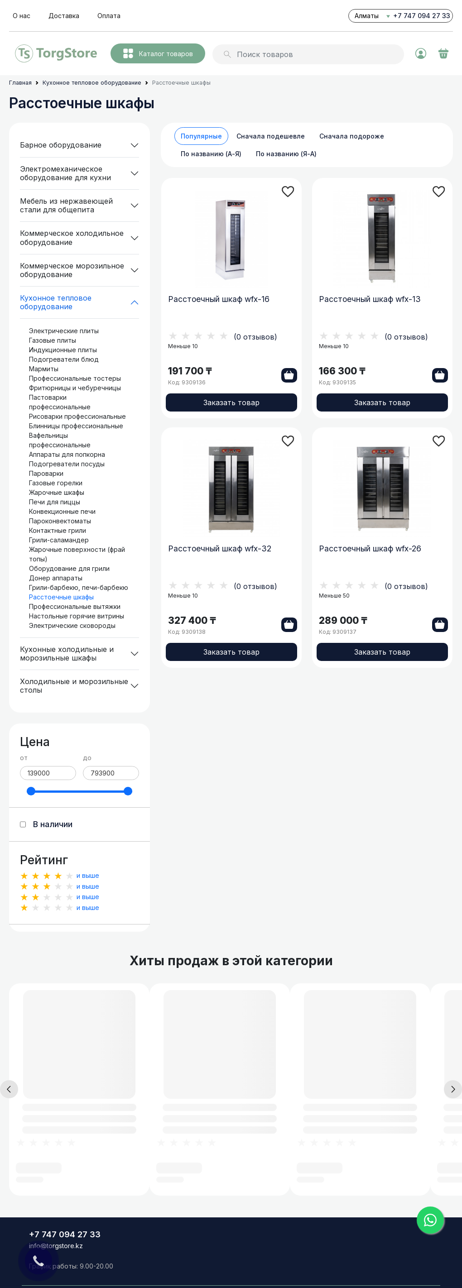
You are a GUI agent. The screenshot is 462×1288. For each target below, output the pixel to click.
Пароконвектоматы (60, 521)
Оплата (108, 15)
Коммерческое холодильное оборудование (72, 237)
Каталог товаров (158, 53)
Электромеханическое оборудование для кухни (65, 173)
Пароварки (46, 473)
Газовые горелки (55, 483)
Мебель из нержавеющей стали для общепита (66, 205)
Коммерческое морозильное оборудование (72, 270)
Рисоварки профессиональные (77, 416)
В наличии (52, 824)
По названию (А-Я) (211, 154)
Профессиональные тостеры (75, 378)
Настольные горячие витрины (76, 616)
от (24, 757)
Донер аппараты (55, 578)
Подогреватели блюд (64, 359)
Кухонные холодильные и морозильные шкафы (67, 653)
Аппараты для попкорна (67, 454)
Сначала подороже (351, 136)
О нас (21, 15)
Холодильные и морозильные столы (74, 685)
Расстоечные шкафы (61, 597)
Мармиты (43, 369)
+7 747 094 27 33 (421, 15)
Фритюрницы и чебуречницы (75, 388)
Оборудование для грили (69, 568)
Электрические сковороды (72, 625)
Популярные (201, 136)
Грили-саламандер (59, 540)
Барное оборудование (60, 144)
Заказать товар (231, 404)
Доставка (63, 15)
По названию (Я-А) (286, 154)
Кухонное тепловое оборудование (55, 302)
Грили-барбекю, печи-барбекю (78, 587)
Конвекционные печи (62, 511)
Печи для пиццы (54, 502)
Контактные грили (57, 530)
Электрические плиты (64, 331)
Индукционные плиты (63, 350)
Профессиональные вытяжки (74, 606)
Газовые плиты (52, 340)
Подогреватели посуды (67, 464)
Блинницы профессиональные (76, 426)
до (87, 757)
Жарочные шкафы (56, 492)
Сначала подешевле (270, 136)
